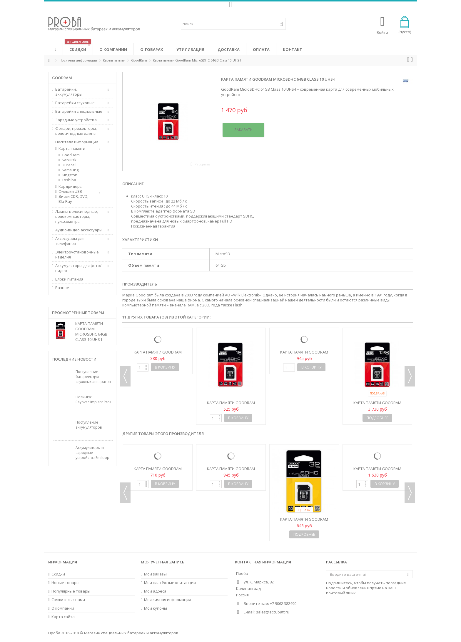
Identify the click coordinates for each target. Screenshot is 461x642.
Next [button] (410, 376)
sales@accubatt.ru (272, 612)
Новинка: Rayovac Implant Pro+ (94, 399)
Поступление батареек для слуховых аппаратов (93, 376)
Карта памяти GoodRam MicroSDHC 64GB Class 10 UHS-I (91, 331)
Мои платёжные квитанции (170, 582)
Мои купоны (155, 608)
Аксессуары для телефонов (69, 241)
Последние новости (74, 359)
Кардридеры (71, 186)
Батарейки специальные (78, 111)
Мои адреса (155, 591)
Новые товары (65, 582)
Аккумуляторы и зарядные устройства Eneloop (92, 452)
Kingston (69, 174)
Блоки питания (69, 279)
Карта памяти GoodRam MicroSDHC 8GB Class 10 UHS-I (158, 354)
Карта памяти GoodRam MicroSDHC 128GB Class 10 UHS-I (377, 405)
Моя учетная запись (162, 562)
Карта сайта (63, 616)
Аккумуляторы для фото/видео (78, 268)
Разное (62, 287)
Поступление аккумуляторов (89, 425)
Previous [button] (125, 376)
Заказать (243, 129)
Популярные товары (70, 591)
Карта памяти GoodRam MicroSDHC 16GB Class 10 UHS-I (231, 405)
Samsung (70, 169)
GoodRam (71, 154)
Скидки (58, 574)
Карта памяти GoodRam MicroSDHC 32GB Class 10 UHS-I (304, 354)
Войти (382, 32)
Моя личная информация (167, 599)
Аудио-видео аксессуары (78, 230)
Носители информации (76, 142)
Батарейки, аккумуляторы (68, 92)
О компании (62, 608)
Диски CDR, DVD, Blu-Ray (73, 199)
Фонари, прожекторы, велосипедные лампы (76, 131)
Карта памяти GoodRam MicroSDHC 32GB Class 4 (304, 522)
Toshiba (69, 180)
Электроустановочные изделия (77, 255)
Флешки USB (70, 191)
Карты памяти (72, 148)
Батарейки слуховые (75, 102)
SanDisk (69, 159)
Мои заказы (155, 574)
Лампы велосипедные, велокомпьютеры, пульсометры (76, 216)
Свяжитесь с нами (68, 599)
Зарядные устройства (76, 119)
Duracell (69, 164)
